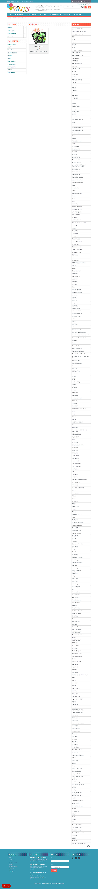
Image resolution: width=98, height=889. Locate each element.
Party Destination (76, 570)
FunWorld (74, 374)
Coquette (74, 236)
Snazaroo (74, 683)
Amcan (74, 77)
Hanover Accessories (77, 422)
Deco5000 (74, 281)
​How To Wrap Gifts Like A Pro (37, 864)
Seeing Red (75, 672)
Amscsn (74, 87)
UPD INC (74, 779)
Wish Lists (76, 1)
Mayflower (74, 519)
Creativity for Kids (76, 252)
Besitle (74, 138)
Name (52, 857)
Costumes (10, 36)
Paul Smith (75, 578)
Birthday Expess (76, 157)
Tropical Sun (75, 752)
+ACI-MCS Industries (77, 34)
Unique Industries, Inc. (77, 776)
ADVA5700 (75, 60)
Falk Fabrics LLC (76, 329)
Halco (73, 416)
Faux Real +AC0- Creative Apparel (80, 335)
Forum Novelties (11, 61)
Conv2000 (74, 230)
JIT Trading (75, 474)
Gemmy (74, 384)
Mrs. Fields (75, 546)
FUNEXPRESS (76, 371)
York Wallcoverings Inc (77, 830)
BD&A (73, 114)
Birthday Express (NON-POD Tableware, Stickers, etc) (79, 165)
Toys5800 (74, 736)
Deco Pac (74, 279)
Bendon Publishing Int (77, 127)
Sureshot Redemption (77, 712)
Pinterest (73, 858)
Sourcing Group (76, 696)
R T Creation (75, 616)
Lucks (73, 498)
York (73, 822)
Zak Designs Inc (76, 840)
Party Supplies (11, 30)
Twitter (79, 858)
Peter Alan (74, 581)
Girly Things (75, 392)
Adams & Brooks (76, 52)
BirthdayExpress (76, 169)
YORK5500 (75, 835)
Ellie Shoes (75, 319)
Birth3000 (74, 151)
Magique (74, 509)
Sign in (23, 1)
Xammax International (77, 806)
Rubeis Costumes (76, 650)
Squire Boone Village (77, 699)
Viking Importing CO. (77, 792)
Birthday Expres (76, 159)
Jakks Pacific (75, 458)
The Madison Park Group (78, 723)
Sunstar (74, 707)
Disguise (10, 55)
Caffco (73, 190)
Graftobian (74, 406)
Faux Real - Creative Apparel (79, 337)
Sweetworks (75, 715)
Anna (73, 93)
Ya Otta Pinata (75, 811)
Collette (74, 228)
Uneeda (74, 763)
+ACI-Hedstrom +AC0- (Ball (79, 31)
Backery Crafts (75, 106)
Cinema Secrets (76, 214)
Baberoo (74, 103)
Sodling (74, 685)
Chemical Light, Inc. (77, 212)
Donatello (74, 300)
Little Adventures (76, 493)
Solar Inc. (74, 691)
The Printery (75, 725)
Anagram (74, 90)
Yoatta (73, 816)
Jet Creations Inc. (76, 466)
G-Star (73, 376)
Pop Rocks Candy (38, 46)
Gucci (73, 411)
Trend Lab (74, 741)
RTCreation (75, 648)
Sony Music (75, 693)
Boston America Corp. (77, 177)
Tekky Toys (75, 720)
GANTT (74, 379)
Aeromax (74, 66)
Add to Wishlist (33, 51)
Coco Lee (74, 225)
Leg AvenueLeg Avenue (78, 487)
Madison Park (75, 506)
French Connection (77, 363)
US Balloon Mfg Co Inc (77, 782)
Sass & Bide (75, 664)
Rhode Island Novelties (78, 634)
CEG (73, 198)
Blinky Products (76, 172)
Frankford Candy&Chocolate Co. (80, 353)
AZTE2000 (75, 98)
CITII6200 (74, 217)
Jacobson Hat (75, 455)
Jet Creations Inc (76, 463)
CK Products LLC (76, 220)
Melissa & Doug (76, 527)
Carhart (74, 196)
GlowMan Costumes (77, 398)
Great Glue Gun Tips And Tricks (38, 857)
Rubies (74, 659)
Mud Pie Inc (75, 551)
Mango (74, 511)
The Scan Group (76, 728)
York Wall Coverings (77, 824)
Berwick (74, 135)
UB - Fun (74, 757)
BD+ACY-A (75, 117)
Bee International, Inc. (77, 119)
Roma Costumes (76, 640)
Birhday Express (76, 149)
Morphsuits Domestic (77, 544)
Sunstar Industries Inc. (77, 709)
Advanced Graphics (77, 63)
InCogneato (75, 447)
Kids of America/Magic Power (79, 479)
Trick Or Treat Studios (77, 749)
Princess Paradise (76, 600)
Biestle (74, 143)
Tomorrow (74, 733)
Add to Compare (43, 51)
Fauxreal (74, 340)
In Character (75, 442)
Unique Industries (76, 771)
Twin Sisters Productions (78, 755)
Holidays (10, 27)
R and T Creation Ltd (77, 613)
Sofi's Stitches (75, 688)
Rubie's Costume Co (77, 656)
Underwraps (75, 760)
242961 (74, 42)
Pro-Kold (74, 605)
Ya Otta (74, 808)
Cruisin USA (75, 254)
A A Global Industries (77, 50)
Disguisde (74, 295)
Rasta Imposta (75, 621)
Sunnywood (75, 704)
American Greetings (77, 79)
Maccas (74, 503)
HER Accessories (76, 434)
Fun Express (75, 366)
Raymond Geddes (76, 626)
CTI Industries (75, 260)
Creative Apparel (76, 244)
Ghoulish (74, 387)
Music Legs (75, 554)
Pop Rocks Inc (75, 594)
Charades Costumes (77, 206)
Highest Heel (75, 436)
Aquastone (75, 95)
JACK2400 (75, 453)
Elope (73, 321)
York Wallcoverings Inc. (78, 832)
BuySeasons (75, 188)
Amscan (9, 47)
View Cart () (86, 1)
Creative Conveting (77, 249)
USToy (73, 790)
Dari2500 (74, 265)
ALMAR (74, 71)
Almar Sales (75, 74)
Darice (73, 268)
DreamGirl (74, 305)
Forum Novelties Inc (77, 348)
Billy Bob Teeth (76, 146)
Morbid (74, 538)
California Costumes (77, 193)
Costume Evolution (76, 241)
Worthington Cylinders (77, 800)
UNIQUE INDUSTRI (77, 768)
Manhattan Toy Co (76, 514)
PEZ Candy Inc (76, 584)
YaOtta (74, 814)
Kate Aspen (75, 477)
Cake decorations (12, 33)
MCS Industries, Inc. (77, 525)
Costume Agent (76, 238)
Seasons (74, 669)
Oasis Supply (75, 560)
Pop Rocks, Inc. (76, 597)
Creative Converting (12, 52)
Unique (9, 58)
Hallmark (10, 69)
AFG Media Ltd (76, 68)
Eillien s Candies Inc (77, 311)
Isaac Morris (75, 450)
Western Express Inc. (77, 795)
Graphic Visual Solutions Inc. (79, 408)
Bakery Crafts (75, 111)
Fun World (74, 368)
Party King (74, 573)
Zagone (74, 838)
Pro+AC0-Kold (75, 602)
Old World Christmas (77, 562)
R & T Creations (76, 608)
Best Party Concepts (77, 141)
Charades (74, 204)
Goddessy (74, 403)
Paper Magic (75, 568)
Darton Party (75, 273)
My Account (17, 1)
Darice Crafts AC (76, 271)
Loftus (73, 495)
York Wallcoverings (77, 827)
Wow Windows (75, 803)
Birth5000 (74, 154)
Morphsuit (74, 541)
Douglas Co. (75, 303)
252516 (74, 44)
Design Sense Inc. (12, 67)
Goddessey (75, 400)
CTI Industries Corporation (78, 262)
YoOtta (74, 819)
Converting (75, 233)
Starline (74, 701)
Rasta (73, 618)
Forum (73, 343)
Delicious (74, 287)
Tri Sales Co (75, 744)
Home (10, 17)
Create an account (29, 1)
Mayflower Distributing (77, 522)
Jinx (73, 471)
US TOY (74, 787)
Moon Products (76, 535)
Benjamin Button (76, 133)
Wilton (73, 798)
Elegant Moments (76, 316)
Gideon (74, 390)
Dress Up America (76, 308)
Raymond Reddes (76, 632)
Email (52, 864)
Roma (73, 637)
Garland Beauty (76, 382)
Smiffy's (74, 677)
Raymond (74, 624)
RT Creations (75, 645)
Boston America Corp (77, 180)
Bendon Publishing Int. (77, 130)
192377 (74, 39)
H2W (73, 414)
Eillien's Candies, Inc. (77, 313)
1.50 (73, 36)
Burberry (74, 185)
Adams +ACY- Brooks (77, 55)
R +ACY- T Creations (77, 610)
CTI (73, 257)
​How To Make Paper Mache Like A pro (38, 873)
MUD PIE (74, 549)
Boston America (76, 174)
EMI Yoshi (74, 324)
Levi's (73, 490)
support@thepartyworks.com (84, 4)
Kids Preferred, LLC (77, 482)
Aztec (73, 101)
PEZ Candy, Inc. (76, 586)
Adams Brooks (75, 58)
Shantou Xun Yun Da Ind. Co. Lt (80, 675)
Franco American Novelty (78, 351)
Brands (15, 17)
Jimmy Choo (75, 469)
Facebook (76, 858)
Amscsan (74, 85)
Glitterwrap (75, 395)
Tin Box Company (76, 731)
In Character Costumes (78, 445)
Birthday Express (12, 44)
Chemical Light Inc (76, 209)
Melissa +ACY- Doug (77, 530)
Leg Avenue (75, 485)
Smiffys (74, 680)
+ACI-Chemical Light (77, 28)
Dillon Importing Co (77, 292)
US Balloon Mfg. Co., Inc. (78, 784)
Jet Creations (75, 461)
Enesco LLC (75, 327)
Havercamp (75, 427)
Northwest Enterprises (77, 557)
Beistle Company (12, 64)
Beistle (74, 122)
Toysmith (74, 739)
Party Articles (34, 854)
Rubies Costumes (12, 49)
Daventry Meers (76, 276)
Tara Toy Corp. (75, 717)
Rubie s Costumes (76, 653)
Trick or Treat (75, 747)
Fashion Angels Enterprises (79, 332)
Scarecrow (74, 667)
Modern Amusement (77, 533)
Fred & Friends (76, 360)
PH (73, 589)
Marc (73, 517)
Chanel (74, 201)
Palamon (74, 565)
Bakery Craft (75, 109)
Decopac (74, 284)
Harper (74, 424)
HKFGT (74, 439)
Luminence (75, 501)
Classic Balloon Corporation (79, 222)
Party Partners (75, 576)
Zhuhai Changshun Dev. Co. (79, 843)
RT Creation (75, 642)
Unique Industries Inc (77, 774)
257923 (74, 47)
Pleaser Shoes (75, 592)
